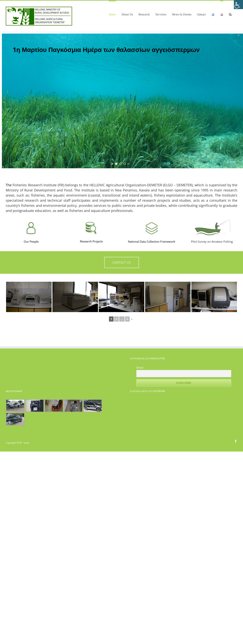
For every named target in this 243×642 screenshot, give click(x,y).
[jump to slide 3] (124, 164)
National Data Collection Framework (151, 241)
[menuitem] (112, 14)
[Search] (230, 14)
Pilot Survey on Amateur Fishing (212, 241)
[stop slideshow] (128, 164)
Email (139, 367)
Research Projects (91, 241)
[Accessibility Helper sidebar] (238, 4)
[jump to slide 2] (120, 164)
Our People (31, 241)
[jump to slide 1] (116, 164)
